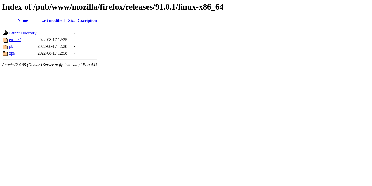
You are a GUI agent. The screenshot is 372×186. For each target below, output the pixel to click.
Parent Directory (22, 33)
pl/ (11, 46)
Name (23, 20)
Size (71, 20)
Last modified (52, 20)
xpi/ (12, 53)
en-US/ (15, 39)
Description (86, 20)
